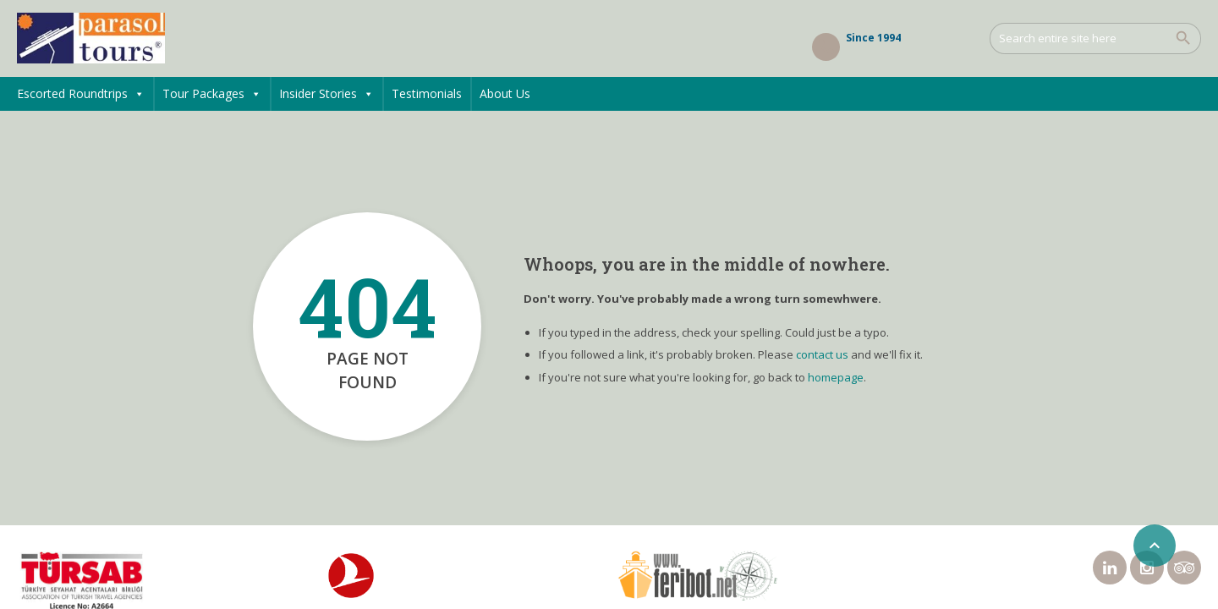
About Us (505, 93)
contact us (822, 354)
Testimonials (427, 93)
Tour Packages (211, 94)
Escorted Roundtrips (81, 94)
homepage (836, 377)
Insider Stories (326, 94)
